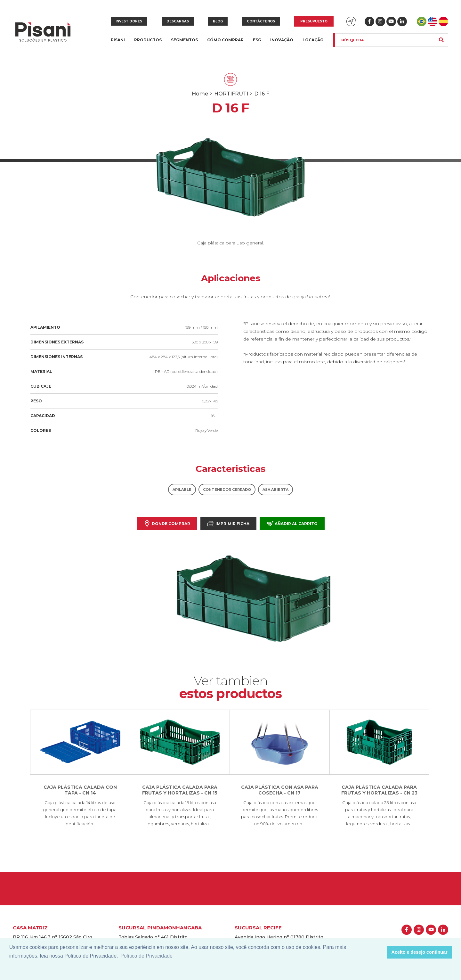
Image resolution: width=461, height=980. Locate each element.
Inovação (281, 39)
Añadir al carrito (292, 523)
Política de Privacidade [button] (146, 956)
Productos (148, 43)
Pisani (118, 43)
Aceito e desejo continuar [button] (420, 952)
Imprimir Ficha (228, 523)
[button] (380, 952)
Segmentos (184, 43)
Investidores (129, 21)
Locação (313, 39)
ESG (257, 39)
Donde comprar (167, 523)
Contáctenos (261, 21)
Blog (218, 21)
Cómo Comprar (225, 39)
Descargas (177, 21)
